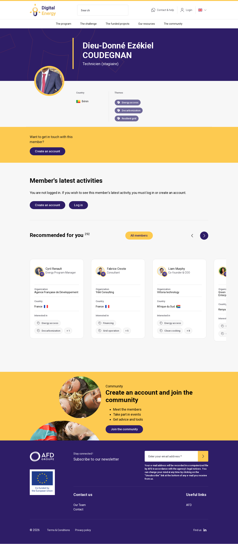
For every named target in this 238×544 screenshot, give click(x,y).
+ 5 (126, 330)
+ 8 (188, 330)
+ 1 (68, 330)
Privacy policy (83, 530)
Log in (78, 205)
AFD (189, 505)
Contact (78, 509)
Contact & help (162, 10)
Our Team (79, 505)
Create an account (47, 151)
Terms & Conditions (58, 530)
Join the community (124, 429)
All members (139, 235)
